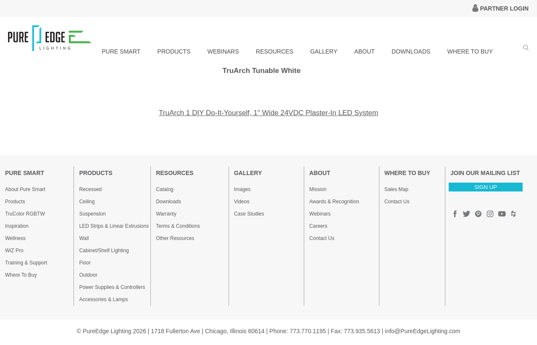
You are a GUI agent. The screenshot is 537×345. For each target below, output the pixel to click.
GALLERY (323, 51)
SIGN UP (485, 187)
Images (242, 189)
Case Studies (249, 214)
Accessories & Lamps (103, 299)
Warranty (166, 214)
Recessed (90, 189)
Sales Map (396, 189)
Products (15, 202)
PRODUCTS (174, 51)
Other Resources (175, 238)
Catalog (164, 189)
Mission (318, 189)
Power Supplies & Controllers (112, 287)
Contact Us (321, 238)
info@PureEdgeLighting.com (422, 331)
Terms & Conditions (178, 226)
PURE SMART (121, 51)
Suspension (92, 214)
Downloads (168, 202)
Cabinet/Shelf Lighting (103, 250)
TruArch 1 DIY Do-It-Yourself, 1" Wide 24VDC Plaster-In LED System (268, 113)
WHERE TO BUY (470, 51)
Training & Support (26, 263)
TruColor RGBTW (25, 214)
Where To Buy (21, 275)
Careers (318, 226)
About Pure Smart (25, 189)
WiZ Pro (14, 250)
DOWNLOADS (411, 51)
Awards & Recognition (334, 202)
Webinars (319, 214)
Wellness (15, 238)
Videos (241, 202)
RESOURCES (275, 51)
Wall (84, 238)
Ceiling (87, 202)
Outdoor (88, 275)
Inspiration (16, 226)
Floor (84, 263)
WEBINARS (223, 51)
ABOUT (364, 51)
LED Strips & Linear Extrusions (114, 226)
